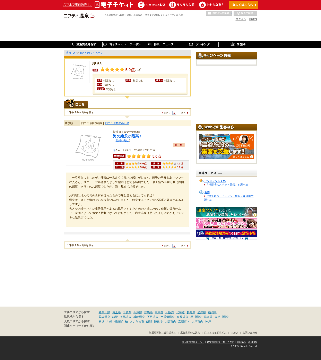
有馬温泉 (125, 316)
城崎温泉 (139, 316)
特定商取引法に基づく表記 (220, 342)
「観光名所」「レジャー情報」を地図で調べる (229, 198)
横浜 (101, 321)
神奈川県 (104, 312)
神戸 (208, 321)
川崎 (109, 321)
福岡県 (212, 312)
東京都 (159, 312)
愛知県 (201, 312)
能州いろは (122, 140)
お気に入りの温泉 (219, 13)
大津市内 (197, 321)
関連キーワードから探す (79, 325)
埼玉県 (116, 312)
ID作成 (253, 19)
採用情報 (252, 342)
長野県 (191, 312)
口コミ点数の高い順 (117, 123)
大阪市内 (170, 321)
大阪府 (169, 312)
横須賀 (118, 321)
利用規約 (241, 342)
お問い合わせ (250, 332)
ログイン (241, 19)
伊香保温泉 (167, 316)
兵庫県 (137, 312)
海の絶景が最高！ (127, 136)
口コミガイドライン (215, 332)
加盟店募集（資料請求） (162, 332)
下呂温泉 (152, 316)
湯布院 (208, 316)
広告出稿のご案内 (190, 332)
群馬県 (148, 312)
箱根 (115, 316)
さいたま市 (137, 321)
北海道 (180, 312)
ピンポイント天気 (215, 181)
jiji (114, 150)
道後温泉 (182, 316)
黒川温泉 (196, 316)
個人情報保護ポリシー (193, 342)
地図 (207, 192)
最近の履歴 (245, 13)
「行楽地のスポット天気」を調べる (227, 184)
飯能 (149, 321)
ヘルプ (234, 332)
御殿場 (158, 321)
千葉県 (127, 312)
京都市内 (184, 321)
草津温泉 (104, 316)
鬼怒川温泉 (222, 316)
